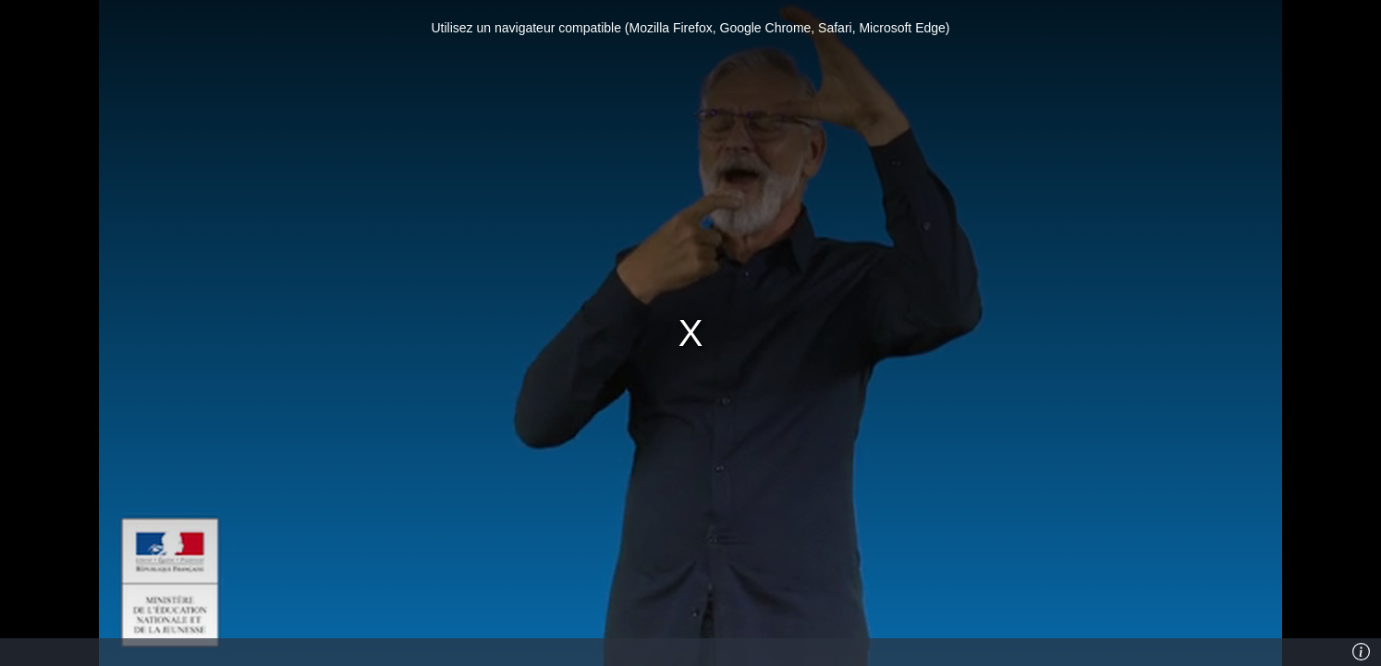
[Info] (1361, 652)
